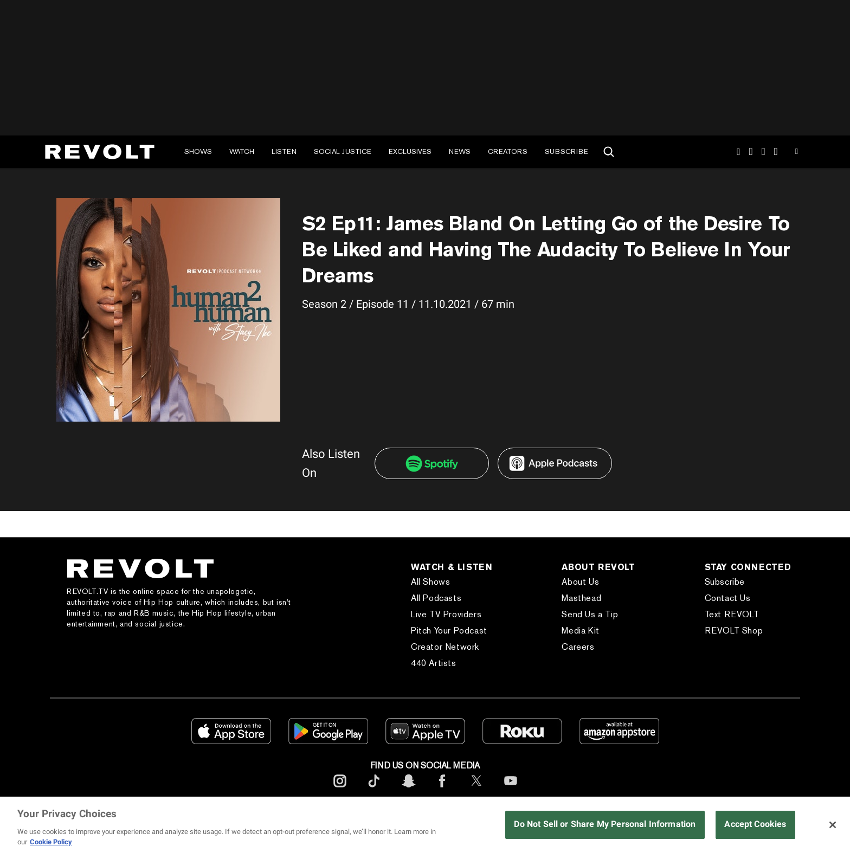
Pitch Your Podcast (449, 630)
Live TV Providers (446, 614)
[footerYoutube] (511, 789)
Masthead (581, 598)
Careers (578, 646)
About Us (580, 581)
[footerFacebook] (442, 789)
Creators (507, 151)
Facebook (776, 151)
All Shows (430, 581)
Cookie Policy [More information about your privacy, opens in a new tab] (51, 842)
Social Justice (342, 151)
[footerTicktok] (374, 789)
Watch (241, 151)
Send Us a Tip (590, 614)
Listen (284, 151)
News (460, 151)
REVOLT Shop (734, 630)
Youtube (796, 153)
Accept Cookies (755, 824)
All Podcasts (436, 598)
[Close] (833, 825)
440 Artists (433, 663)
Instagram (738, 151)
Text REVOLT (732, 614)
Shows (198, 151)
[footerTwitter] (476, 789)
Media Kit (580, 630)
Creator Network (445, 646)
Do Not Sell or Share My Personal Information (605, 824)
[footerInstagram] (340, 789)
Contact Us (728, 598)
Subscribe (566, 151)
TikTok (751, 151)
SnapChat (763, 151)
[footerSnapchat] (408, 789)
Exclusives (410, 151)
